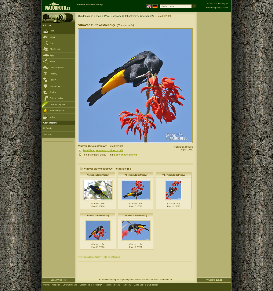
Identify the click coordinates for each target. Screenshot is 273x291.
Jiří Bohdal (47, 128)
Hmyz (52, 61)
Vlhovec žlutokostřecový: (133, 16)
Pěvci (107, 16)
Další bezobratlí (57, 67)
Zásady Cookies (58, 280)
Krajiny (53, 92)
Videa (49, 117)
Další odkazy (152, 285)
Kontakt (224, 7)
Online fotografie (57, 104)
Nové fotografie (57, 110)
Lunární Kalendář (112, 285)
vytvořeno (214, 280)
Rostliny (53, 74)
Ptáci (52, 31)
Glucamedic (85, 285)
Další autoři (48, 134)
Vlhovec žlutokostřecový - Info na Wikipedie (99, 257)
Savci (52, 37)
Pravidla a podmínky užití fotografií (103, 150)
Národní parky (56, 86)
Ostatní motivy (56, 98)
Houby (53, 80)
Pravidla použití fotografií (217, 3)
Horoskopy (97, 285)
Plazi (52, 43)
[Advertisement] (214, 73)
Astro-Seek (139, 285)
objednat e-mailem (126, 154)
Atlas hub (56, 285)
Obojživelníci (55, 49)
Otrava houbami (70, 285)
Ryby (52, 55)
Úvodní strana (85, 16)
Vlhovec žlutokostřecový (97, 175)
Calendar (127, 285)
